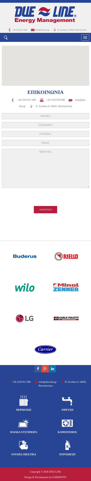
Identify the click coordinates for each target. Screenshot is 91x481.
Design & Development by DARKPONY (45, 477)
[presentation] (45, 198)
